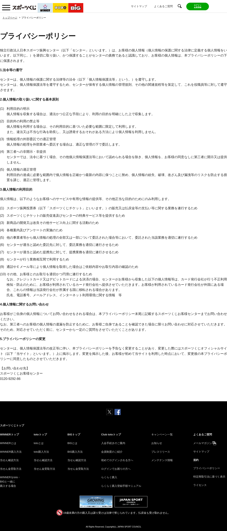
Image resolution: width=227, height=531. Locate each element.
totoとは (39, 443)
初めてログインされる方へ (117, 460)
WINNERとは (8, 443)
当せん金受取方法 (10, 468)
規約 (196, 460)
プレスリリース (160, 451)
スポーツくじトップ (12, 425)
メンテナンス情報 (162, 460)
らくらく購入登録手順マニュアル (121, 485)
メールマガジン (202, 443)
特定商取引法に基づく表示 (209, 476)
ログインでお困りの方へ (116, 468)
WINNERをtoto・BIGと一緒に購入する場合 (10, 481)
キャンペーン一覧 (162, 434)
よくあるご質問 (163, 6)
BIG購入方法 (75, 451)
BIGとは (72, 443)
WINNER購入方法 (11, 451)
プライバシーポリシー (206, 468)
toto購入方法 (41, 451)
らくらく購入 (109, 477)
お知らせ (156, 443)
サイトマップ (139, 6)
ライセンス (200, 485)
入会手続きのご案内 (113, 443)
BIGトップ (73, 434)
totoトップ (40, 434)
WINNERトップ (9, 434)
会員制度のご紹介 (112, 451)
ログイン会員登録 (197, 6)
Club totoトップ (111, 434)
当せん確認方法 (9, 460)
